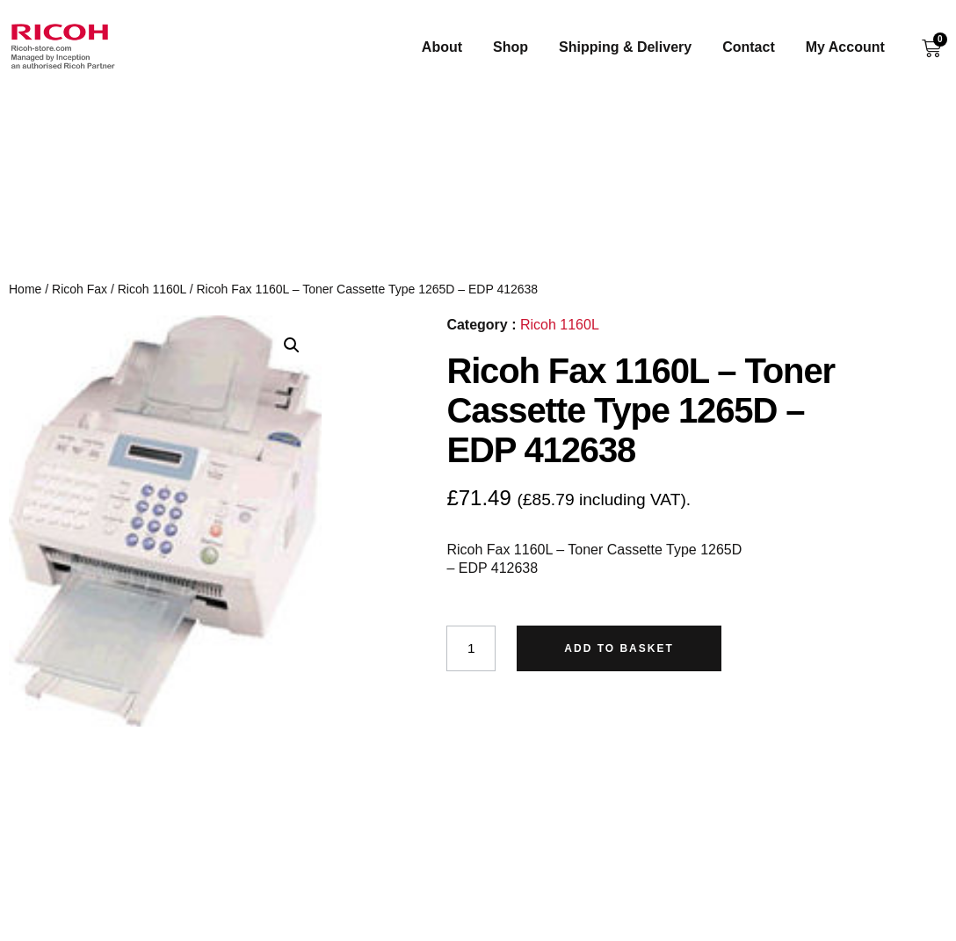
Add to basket (620, 648)
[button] (292, 345)
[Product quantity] (471, 648)
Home (25, 289)
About (454, 47)
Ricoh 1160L (152, 289)
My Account (857, 47)
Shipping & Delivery (637, 47)
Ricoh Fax (79, 289)
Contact (761, 47)
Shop (522, 47)
